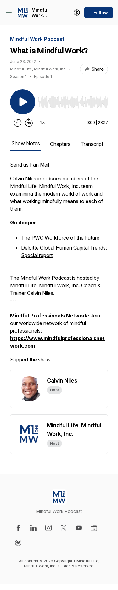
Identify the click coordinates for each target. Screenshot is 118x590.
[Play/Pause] (22, 101)
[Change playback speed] (42, 122)
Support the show (30, 359)
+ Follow (98, 12)
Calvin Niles (23, 178)
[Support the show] (77, 12)
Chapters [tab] (60, 144)
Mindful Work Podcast (40, 12)
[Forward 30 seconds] (29, 122)
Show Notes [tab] (25, 143)
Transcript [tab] (92, 144)
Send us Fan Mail (29, 165)
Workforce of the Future (72, 237)
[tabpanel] (59, 265)
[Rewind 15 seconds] (17, 122)
